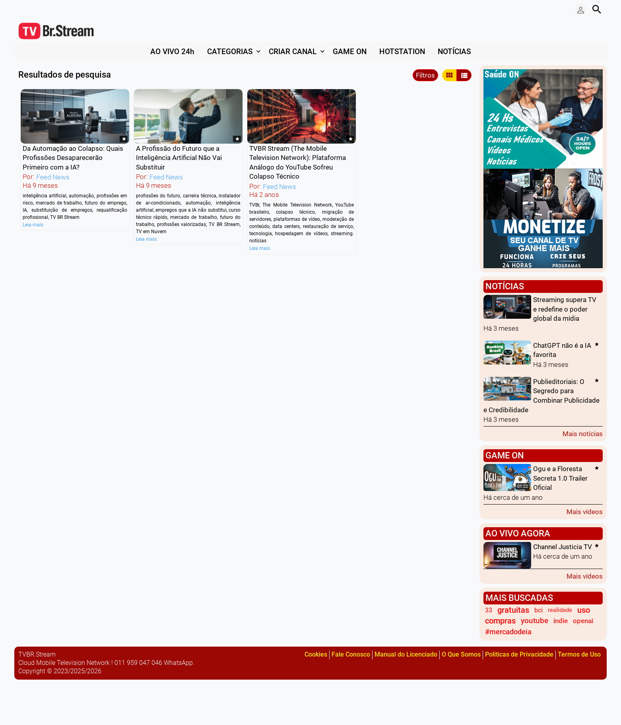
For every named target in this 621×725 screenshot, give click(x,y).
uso (583, 610)
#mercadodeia (508, 632)
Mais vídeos (585, 511)
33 (488, 610)
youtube (534, 620)
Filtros (425, 75)
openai (583, 621)
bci (538, 610)
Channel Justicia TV (562, 547)
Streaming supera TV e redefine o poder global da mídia (564, 309)
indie (560, 621)
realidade (560, 610)
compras (500, 621)
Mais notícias (583, 433)
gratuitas (513, 610)
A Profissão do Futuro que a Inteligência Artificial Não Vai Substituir (179, 157)
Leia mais (33, 224)
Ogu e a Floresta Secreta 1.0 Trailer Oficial (560, 478)
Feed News (53, 177)
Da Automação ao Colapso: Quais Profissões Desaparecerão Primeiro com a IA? (73, 157)
